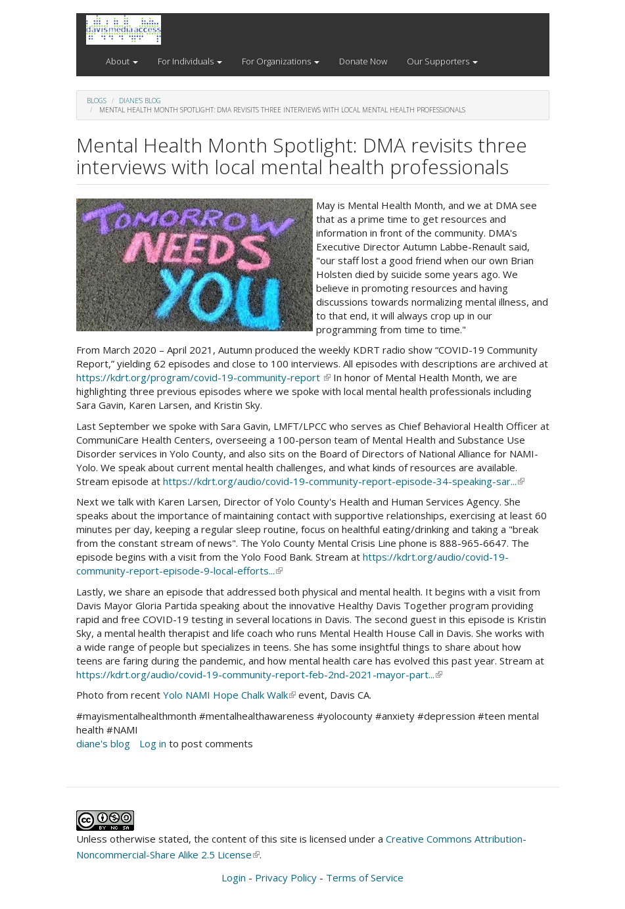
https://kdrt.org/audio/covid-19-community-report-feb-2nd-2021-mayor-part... (259, 674)
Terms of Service (365, 877)
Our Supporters (442, 61)
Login (233, 877)
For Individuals (190, 61)
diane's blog (140, 100)
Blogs (96, 100)
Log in (152, 743)
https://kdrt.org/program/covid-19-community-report (203, 377)
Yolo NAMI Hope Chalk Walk (229, 694)
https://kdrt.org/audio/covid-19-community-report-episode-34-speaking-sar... (343, 481)
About (122, 61)
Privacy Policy (286, 877)
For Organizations (280, 61)
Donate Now (363, 61)
